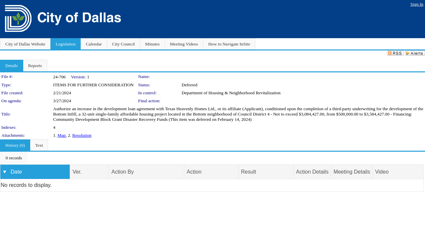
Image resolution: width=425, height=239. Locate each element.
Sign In (416, 4)
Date (16, 172)
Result (248, 172)
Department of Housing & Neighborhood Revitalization (231, 92)
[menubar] (14, 158)
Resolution (82, 135)
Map (61, 135)
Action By (122, 172)
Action (194, 172)
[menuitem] (13, 158)
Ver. (77, 172)
